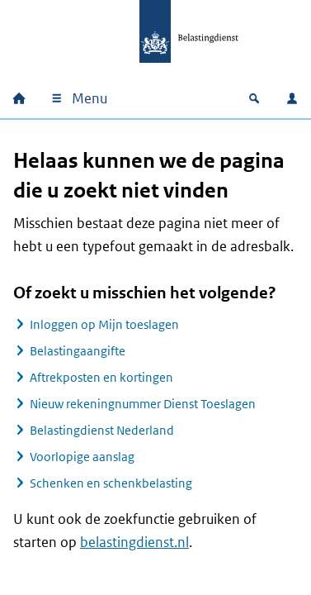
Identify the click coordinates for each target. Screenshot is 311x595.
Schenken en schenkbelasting (111, 483)
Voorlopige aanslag (82, 456)
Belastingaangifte (77, 351)
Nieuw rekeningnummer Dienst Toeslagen (143, 404)
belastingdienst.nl (134, 542)
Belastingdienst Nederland (102, 430)
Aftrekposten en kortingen (101, 377)
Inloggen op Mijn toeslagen (104, 324)
